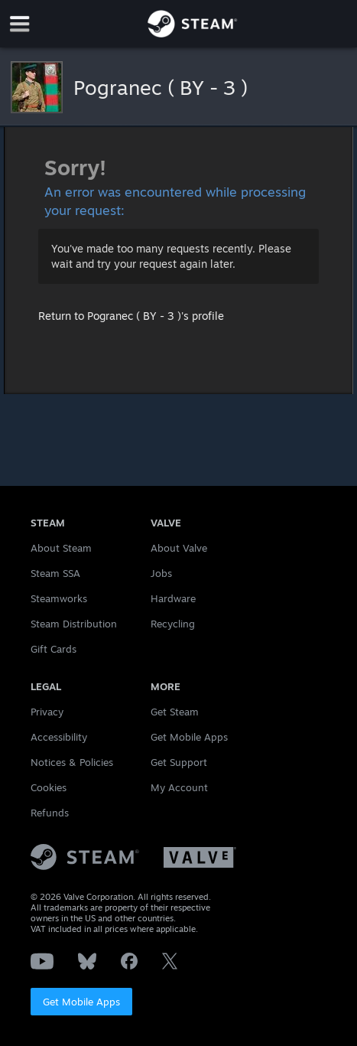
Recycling (173, 623)
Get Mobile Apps (81, 1001)
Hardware (173, 598)
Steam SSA (55, 573)
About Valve (179, 548)
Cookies (49, 787)
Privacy (47, 711)
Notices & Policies (72, 762)
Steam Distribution (74, 623)
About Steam (61, 548)
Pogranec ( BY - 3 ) (160, 87)
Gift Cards (53, 649)
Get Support (179, 762)
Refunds (50, 812)
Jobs (161, 573)
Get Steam (175, 711)
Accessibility (59, 737)
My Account (179, 787)
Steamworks (59, 598)
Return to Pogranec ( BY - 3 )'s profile (131, 315)
